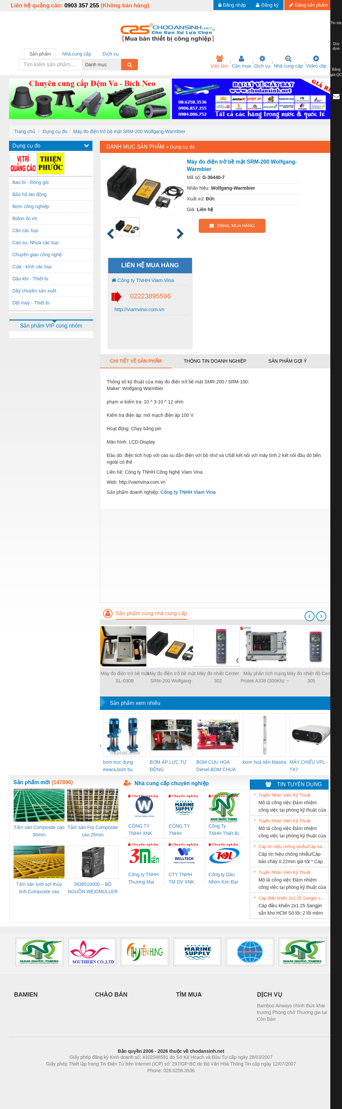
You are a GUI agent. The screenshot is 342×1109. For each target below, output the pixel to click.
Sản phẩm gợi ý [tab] (287, 361)
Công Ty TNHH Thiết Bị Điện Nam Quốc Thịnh (224, 830)
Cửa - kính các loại (31, 266)
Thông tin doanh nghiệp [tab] (215, 361)
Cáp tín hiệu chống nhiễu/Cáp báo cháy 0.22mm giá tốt (293, 846)
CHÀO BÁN (111, 994)
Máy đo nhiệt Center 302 (218, 677)
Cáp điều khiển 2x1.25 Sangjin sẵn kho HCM (293, 898)
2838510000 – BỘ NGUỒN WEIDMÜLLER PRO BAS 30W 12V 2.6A (93, 888)
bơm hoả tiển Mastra (264, 762)
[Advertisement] (216, 556)
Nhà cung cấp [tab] (76, 54)
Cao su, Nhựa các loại (35, 242)
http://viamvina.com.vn (138, 309)
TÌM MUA (189, 994)
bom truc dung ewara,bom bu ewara (118, 766)
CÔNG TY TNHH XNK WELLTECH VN (140, 830)
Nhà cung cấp (288, 62)
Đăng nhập (232, 5)
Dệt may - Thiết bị (31, 302)
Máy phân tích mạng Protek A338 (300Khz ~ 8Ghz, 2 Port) (264, 677)
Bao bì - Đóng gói (30, 182)
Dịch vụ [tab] (111, 54)
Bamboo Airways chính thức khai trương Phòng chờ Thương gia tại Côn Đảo (292, 1012)
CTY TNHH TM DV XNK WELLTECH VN (181, 879)
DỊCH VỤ (269, 994)
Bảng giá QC (336, 72)
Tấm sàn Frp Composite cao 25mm (92, 831)
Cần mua (241, 62)
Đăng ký (267, 5)
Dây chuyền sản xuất (34, 290)
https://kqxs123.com (203, 1080)
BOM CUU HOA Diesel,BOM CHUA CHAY (215, 766)
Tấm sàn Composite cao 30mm (39, 831)
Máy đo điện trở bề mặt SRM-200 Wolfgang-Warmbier (129, 131)
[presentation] (310, 616)
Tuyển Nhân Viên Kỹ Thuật (284, 795)
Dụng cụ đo (54, 131)
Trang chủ (24, 131)
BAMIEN (26, 994)
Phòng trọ (128, 1080)
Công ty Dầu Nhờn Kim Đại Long (223, 879)
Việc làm (219, 62)
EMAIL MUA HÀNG (231, 225)
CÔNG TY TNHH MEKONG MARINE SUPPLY (179, 830)
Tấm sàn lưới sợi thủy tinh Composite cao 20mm (39, 888)
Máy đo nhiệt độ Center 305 (311, 677)
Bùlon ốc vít (24, 218)
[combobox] (119, 64)
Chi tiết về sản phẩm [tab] (136, 361)
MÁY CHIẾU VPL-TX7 (308, 765)
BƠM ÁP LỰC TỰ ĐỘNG (168, 765)
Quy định (336, 46)
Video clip (316, 62)
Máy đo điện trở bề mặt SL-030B (125, 677)
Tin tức (336, 23)
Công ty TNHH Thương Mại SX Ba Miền (143, 879)
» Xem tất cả (311, 795)
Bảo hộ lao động (29, 194)
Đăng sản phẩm (308, 5)
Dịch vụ (262, 62)
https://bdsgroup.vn (162, 1080)
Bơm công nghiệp (30, 206)
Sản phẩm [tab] (40, 54)
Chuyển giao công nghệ (37, 254)
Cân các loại (25, 230)
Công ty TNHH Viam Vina (143, 280)
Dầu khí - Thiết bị (30, 278)
